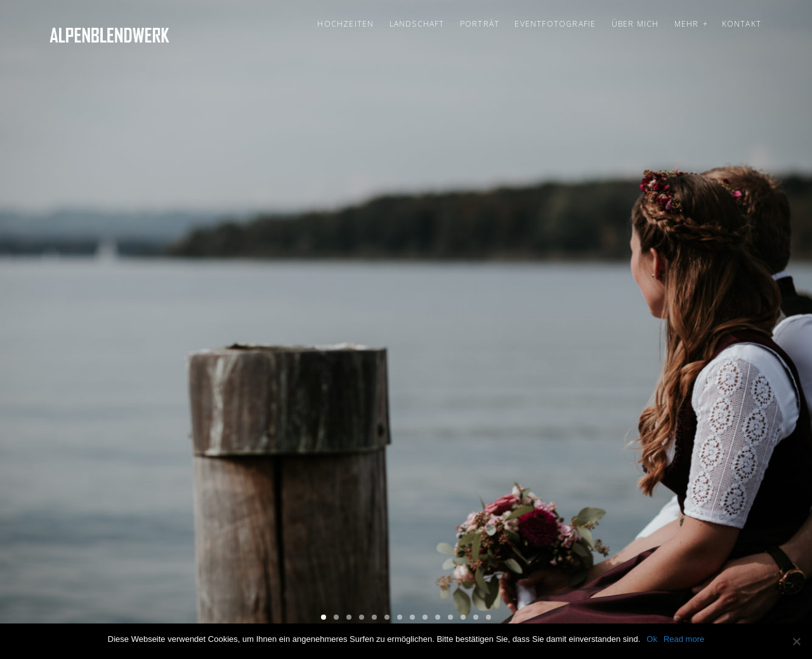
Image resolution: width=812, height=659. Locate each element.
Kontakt (741, 23)
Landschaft (417, 23)
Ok (651, 639)
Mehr (686, 23)
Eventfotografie (555, 23)
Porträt (479, 23)
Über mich (635, 23)
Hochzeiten (345, 23)
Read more (684, 639)
